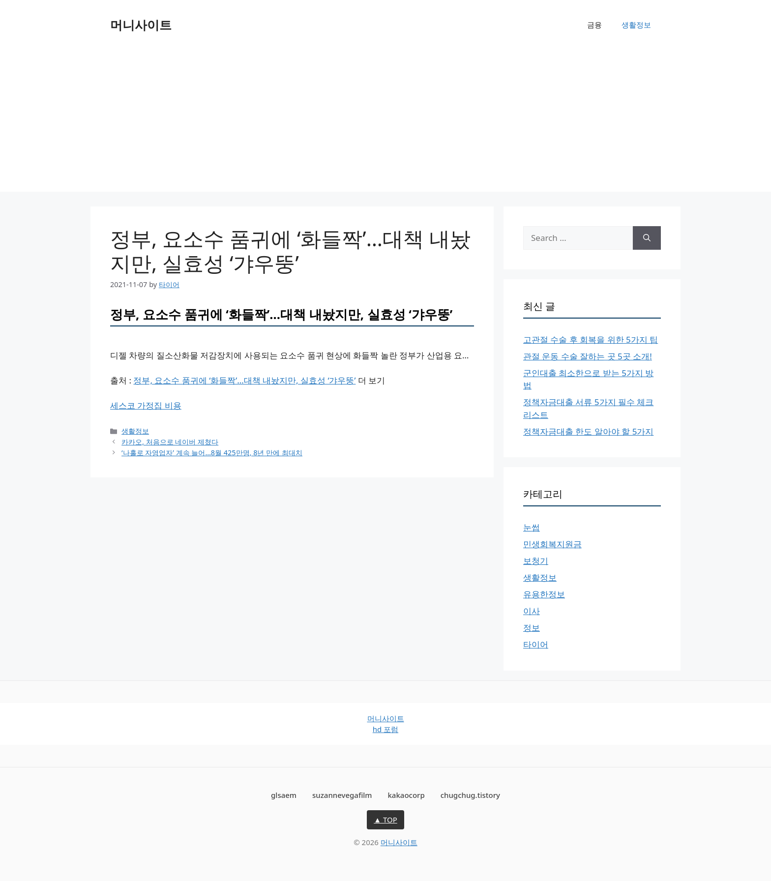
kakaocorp (405, 795)
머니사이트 (141, 24)
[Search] (647, 238)
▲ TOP (385, 819)
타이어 (535, 644)
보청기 (535, 560)
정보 (531, 627)
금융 (594, 24)
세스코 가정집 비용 (145, 405)
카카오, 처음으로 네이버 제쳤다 (169, 441)
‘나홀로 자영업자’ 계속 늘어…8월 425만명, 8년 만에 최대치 (211, 452)
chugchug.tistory (470, 795)
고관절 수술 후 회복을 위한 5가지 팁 (590, 339)
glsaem (284, 795)
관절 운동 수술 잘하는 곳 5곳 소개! (587, 356)
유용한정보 (544, 594)
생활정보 (636, 24)
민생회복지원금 (552, 544)
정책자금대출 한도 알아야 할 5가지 (588, 431)
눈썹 (531, 527)
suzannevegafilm (342, 795)
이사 (531, 611)
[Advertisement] (385, 123)
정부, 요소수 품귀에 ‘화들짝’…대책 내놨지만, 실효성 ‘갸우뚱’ (244, 380)
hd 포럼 (385, 729)
